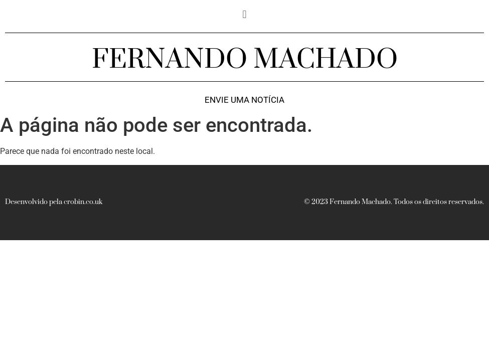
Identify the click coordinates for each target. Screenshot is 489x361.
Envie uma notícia (244, 100)
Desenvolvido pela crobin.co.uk (53, 202)
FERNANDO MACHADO (245, 60)
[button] (244, 14)
